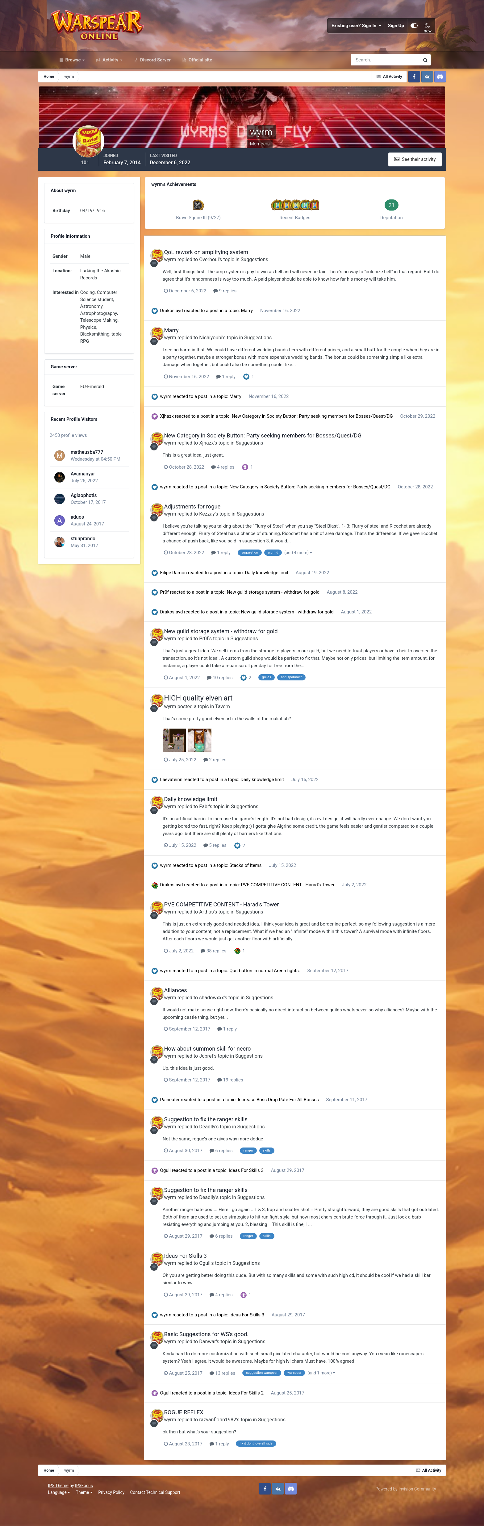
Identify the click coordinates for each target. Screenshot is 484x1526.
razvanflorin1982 (245, 1445)
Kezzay (234, 542)
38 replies (242, 978)
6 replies (249, 1177)
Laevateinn (195, 807)
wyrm (197, 267)
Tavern (249, 734)
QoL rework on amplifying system (233, 260)
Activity (110, 70)
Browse (73, 70)
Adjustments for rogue (219, 535)
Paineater (194, 1126)
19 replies (259, 1107)
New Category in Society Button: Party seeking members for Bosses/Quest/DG (336, 431)
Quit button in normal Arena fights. (289, 998)
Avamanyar (96, 483)
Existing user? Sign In (352, 30)
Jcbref (234, 1083)
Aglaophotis (97, 505)
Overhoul (236, 267)
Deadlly (235, 1153)
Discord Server (155, 70)
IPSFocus (89, 1509)
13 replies (251, 1399)
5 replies (243, 873)
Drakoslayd (195, 326)
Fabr (231, 834)
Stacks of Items (270, 893)
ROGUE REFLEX (211, 1438)
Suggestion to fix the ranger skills (233, 1146)
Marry (271, 326)
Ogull (189, 1197)
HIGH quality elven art (225, 726)
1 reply (254, 391)
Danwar (235, 1367)
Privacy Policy (116, 1516)
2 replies (243, 788)
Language (64, 1516)
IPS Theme (63, 1509)
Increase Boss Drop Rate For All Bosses (303, 1126)
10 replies (248, 706)
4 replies (251, 488)
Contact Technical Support (160, 1516)
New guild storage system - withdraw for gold (297, 620)
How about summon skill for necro (234, 1075)
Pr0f (188, 620)
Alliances (202, 1017)
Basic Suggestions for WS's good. (233, 1360)
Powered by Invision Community (400, 1513)
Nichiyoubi (238, 353)
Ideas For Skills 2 (270, 1419)
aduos (90, 526)
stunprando (96, 548)
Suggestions (281, 267)
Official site (199, 70)
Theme (89, 1516)
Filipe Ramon (197, 601)
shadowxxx (239, 1025)
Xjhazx (191, 431)
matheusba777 (100, 462)
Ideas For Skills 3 (270, 1197)
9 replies (253, 306)
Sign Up (392, 31)
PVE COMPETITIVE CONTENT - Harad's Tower (312, 912)
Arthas (234, 939)
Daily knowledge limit (291, 601)
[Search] (364, 70)
